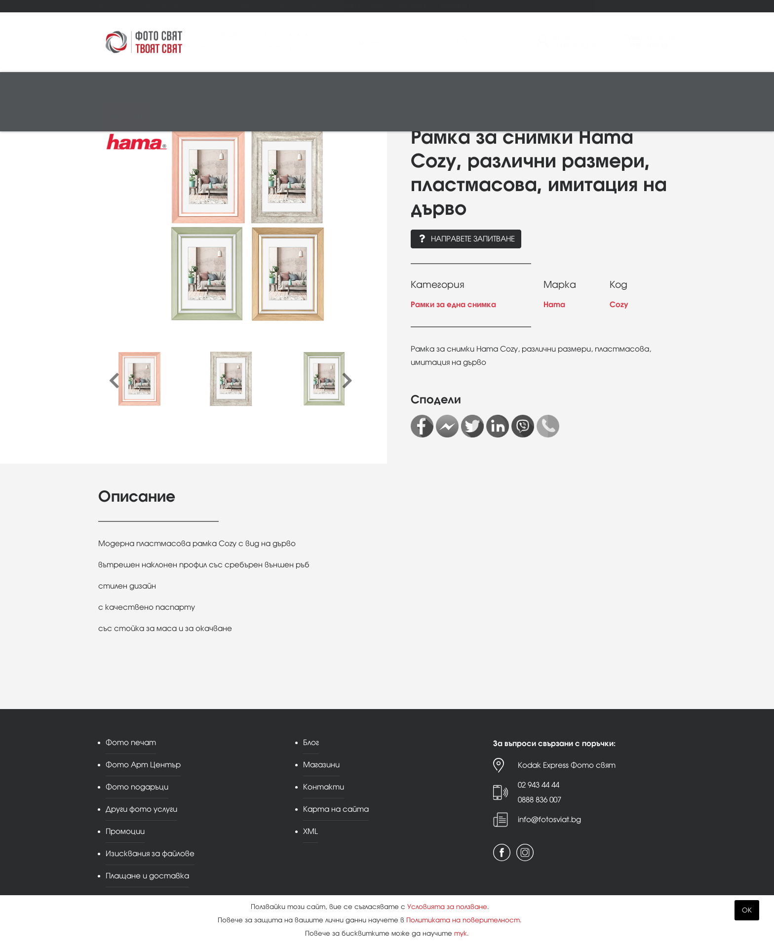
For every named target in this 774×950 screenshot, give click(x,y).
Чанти (480, 87)
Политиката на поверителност (463, 920)
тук (460, 933)
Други (609, 87)
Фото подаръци (226, 5)
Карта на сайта (336, 809)
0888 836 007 (539, 799)
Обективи (178, 87)
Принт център (125, 116)
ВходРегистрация (574, 41)
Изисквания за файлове (150, 853)
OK (747, 910)
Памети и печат (290, 87)
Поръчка (661, 41)
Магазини (413, 5)
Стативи (446, 87)
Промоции (344, 5)
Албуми (409, 87)
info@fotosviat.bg (549, 819)
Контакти (453, 5)
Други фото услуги (288, 5)
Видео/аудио (229, 87)
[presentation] (114, 381)
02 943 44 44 (538, 785)
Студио (340, 87)
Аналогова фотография (545, 87)
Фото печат (114, 5)
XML (310, 831)
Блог (379, 5)
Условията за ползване (447, 906)
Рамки (375, 87)
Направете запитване (466, 239)
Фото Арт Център (167, 5)
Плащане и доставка (147, 875)
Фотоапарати (128, 87)
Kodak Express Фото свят (567, 765)
